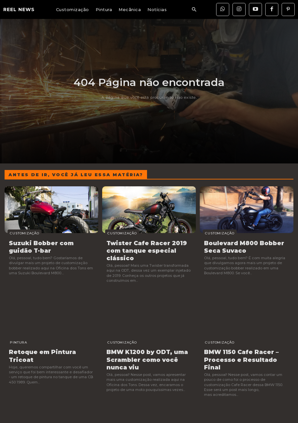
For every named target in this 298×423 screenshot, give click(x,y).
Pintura (15, 332)
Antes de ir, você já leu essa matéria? (76, 174)
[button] (194, 10)
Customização (21, 233)
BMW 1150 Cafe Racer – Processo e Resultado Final (243, 344)
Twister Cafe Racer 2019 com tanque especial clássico (148, 245)
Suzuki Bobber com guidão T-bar (51, 245)
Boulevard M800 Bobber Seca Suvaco (246, 245)
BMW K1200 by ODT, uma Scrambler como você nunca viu (147, 347)
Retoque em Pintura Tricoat (49, 341)
